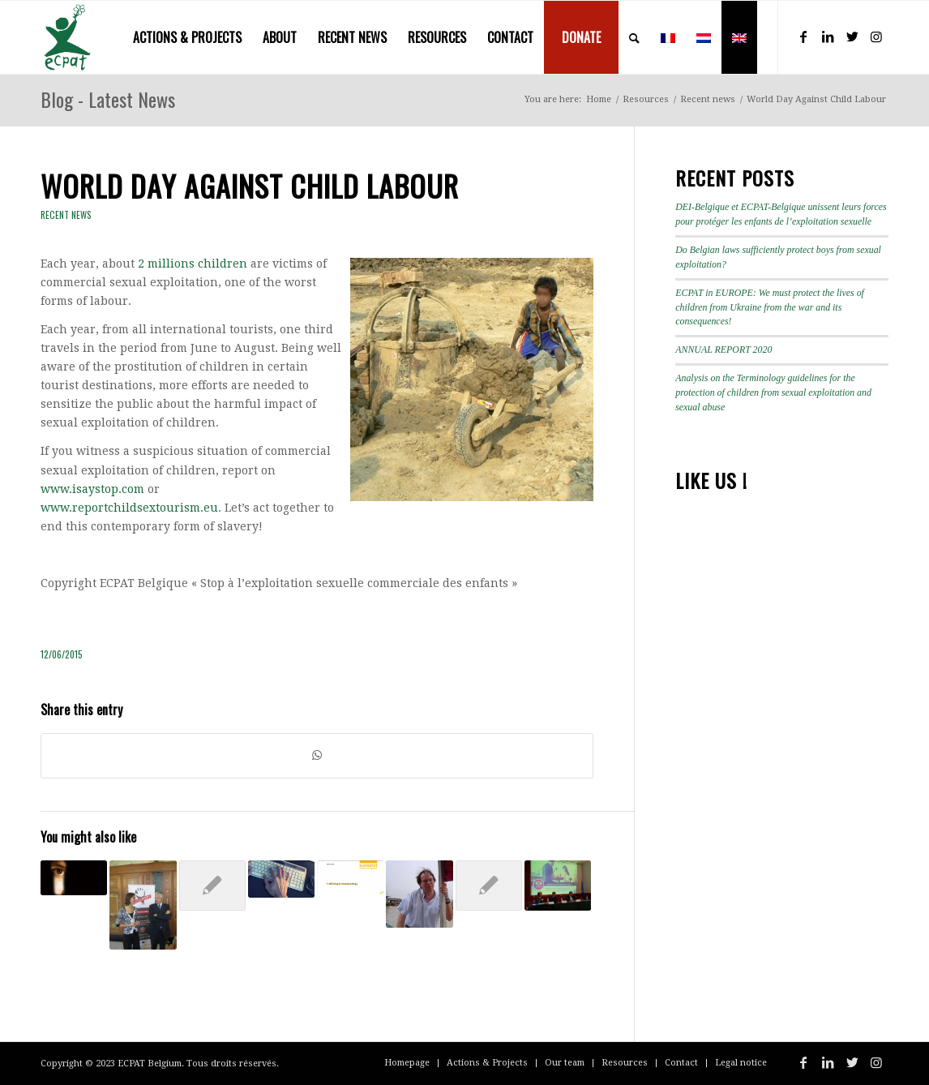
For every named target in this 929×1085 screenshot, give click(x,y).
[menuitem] (187, 37)
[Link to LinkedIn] (828, 36)
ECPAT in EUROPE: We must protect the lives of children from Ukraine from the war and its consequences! (769, 307)
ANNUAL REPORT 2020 (723, 349)
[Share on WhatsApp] (317, 755)
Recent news (66, 214)
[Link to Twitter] (852, 36)
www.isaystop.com (92, 488)
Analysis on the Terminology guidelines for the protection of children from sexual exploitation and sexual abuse (773, 392)
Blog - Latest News (108, 99)
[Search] (634, 37)
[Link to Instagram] (876, 36)
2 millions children (192, 263)
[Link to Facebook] (803, 36)
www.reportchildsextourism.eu (129, 507)
